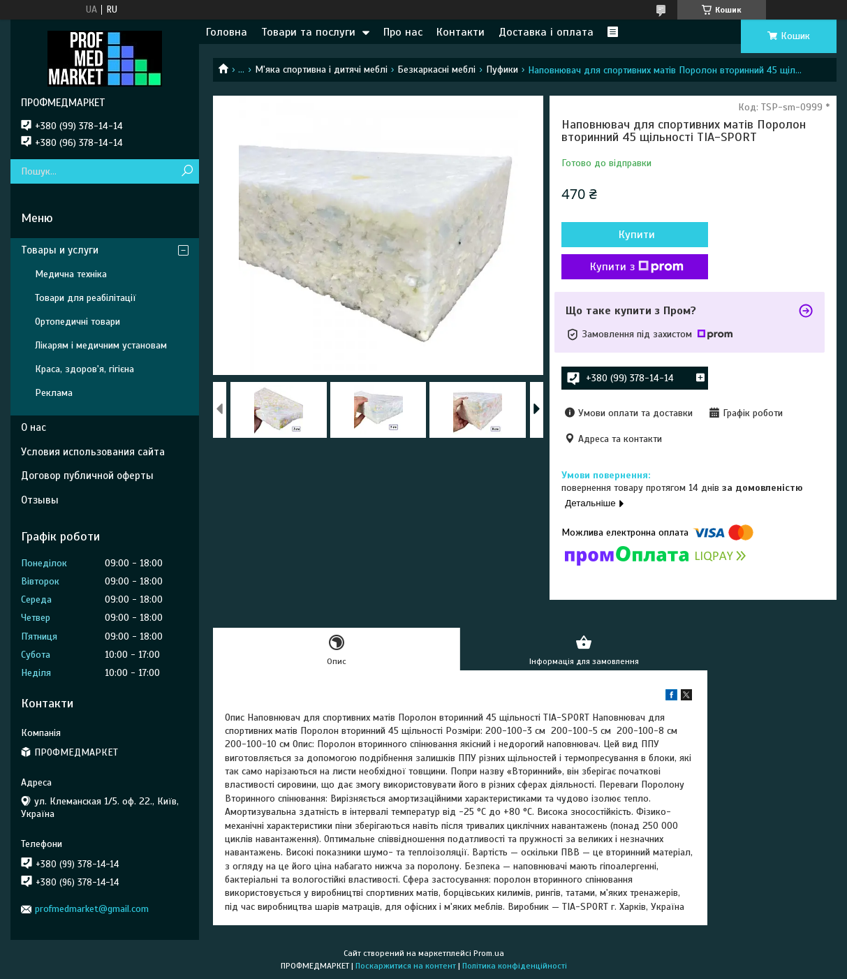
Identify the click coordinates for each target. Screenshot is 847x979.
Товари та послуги (308, 32)
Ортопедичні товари (77, 321)
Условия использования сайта (93, 452)
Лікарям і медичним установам (101, 345)
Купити (637, 235)
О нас (33, 427)
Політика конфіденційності (514, 966)
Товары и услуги (59, 250)
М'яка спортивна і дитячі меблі (321, 69)
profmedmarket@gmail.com (92, 909)
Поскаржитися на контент (405, 966)
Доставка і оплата (546, 32)
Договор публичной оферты (87, 475)
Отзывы (40, 500)
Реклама (54, 393)
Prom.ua (488, 953)
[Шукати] (187, 171)
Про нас (402, 32)
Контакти (460, 32)
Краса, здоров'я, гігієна (84, 369)
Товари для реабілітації (85, 298)
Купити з (637, 267)
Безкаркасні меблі (436, 69)
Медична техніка (71, 274)
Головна (226, 32)
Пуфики (502, 69)
